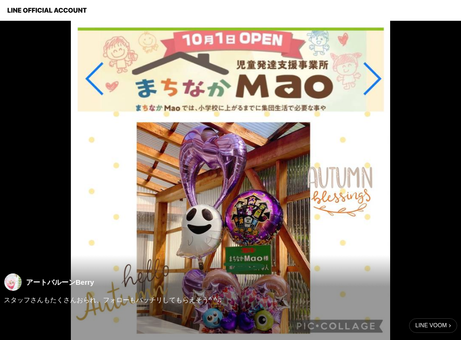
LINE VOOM (431, 325)
